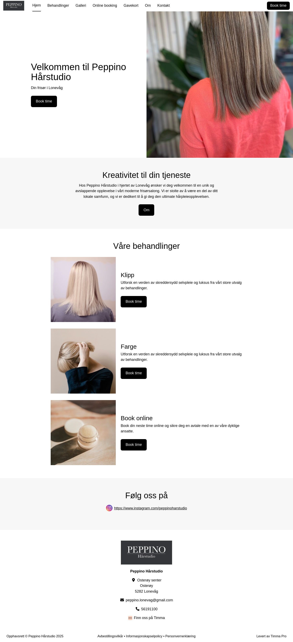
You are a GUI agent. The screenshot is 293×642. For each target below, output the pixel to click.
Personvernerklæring (180, 636)
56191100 (149, 609)
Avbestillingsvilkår (110, 636)
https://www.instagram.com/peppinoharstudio (150, 508)
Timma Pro (278, 636)
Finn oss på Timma (149, 618)
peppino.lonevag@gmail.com (149, 600)
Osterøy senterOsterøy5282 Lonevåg (148, 585)
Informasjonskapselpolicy (144, 636)
